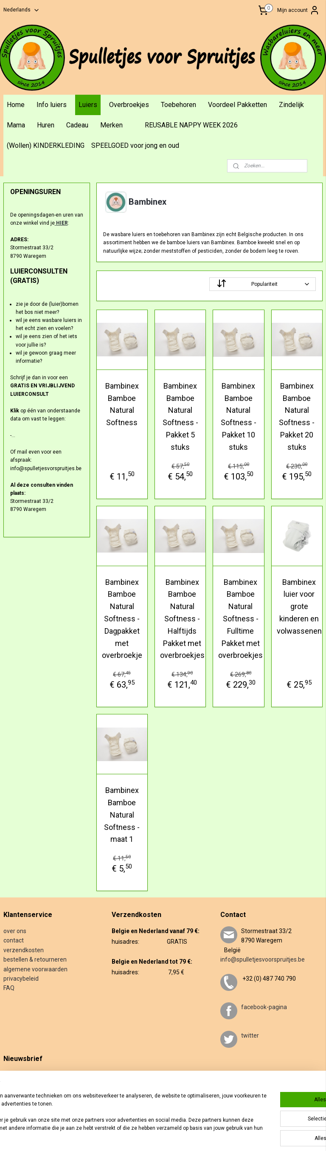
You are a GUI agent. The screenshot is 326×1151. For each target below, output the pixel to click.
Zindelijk (291, 105)
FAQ (8, 988)
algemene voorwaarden (35, 969)
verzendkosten (23, 950)
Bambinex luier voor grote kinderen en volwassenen (299, 606)
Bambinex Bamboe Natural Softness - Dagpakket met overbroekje (122, 618)
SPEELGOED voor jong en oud (135, 145)
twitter (250, 1035)
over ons (14, 931)
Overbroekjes (129, 105)
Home (16, 105)
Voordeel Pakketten (237, 105)
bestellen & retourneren (35, 959)
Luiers (88, 105)
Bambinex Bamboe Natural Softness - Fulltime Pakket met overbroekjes (241, 618)
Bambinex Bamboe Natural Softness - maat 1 (122, 815)
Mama (16, 125)
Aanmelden (23, 1102)
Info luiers (52, 105)
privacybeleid (21, 978)
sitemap (164, 1135)
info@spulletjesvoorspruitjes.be (262, 959)
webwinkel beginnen (211, 1135)
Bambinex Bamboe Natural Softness (122, 403)
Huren (45, 125)
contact (13, 940)
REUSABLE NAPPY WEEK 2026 (191, 125)
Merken (111, 125)
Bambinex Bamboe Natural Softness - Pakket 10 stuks (238, 416)
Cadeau (77, 125)
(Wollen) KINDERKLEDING (45, 145)
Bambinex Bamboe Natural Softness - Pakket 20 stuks (297, 416)
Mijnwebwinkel (283, 1135)
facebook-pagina (264, 1007)
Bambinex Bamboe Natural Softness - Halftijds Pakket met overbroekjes (182, 618)
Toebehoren (178, 105)
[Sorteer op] (263, 283)
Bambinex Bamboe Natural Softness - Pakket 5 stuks (180, 416)
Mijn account (298, 10)
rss (180, 1135)
